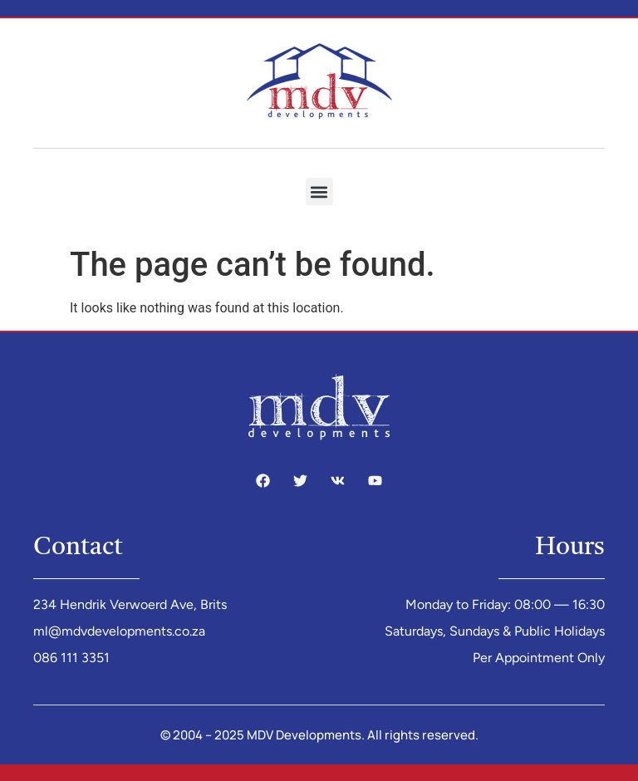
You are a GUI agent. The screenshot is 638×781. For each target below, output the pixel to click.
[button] (319, 191)
